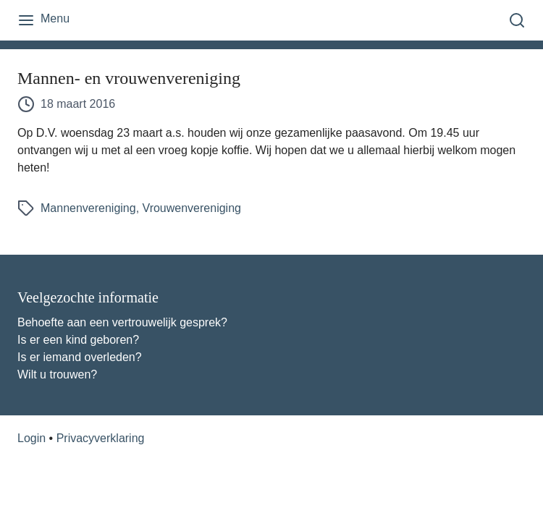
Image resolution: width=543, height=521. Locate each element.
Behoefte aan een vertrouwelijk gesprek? (122, 322)
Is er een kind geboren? (78, 340)
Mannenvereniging (88, 208)
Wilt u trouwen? (57, 374)
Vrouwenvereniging (192, 208)
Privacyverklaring (100, 438)
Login (31, 438)
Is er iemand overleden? (79, 357)
